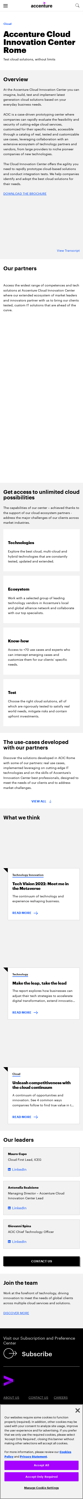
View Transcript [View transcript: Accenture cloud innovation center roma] (68, 250)
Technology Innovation (28, 875)
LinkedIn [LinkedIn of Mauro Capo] (19, 1169)
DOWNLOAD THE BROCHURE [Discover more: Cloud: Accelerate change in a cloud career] (24, 193)
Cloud (16, 1074)
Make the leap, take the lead (39, 983)
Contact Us (38, 1397)
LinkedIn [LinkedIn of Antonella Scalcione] (19, 1207)
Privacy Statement (33, 1456)
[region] (41, 1451)
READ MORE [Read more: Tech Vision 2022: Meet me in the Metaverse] (21, 912)
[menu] (5, 5)
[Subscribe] (28, 1353)
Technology (20, 974)
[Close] (78, 1410)
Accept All (41, 1465)
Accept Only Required (41, 1476)
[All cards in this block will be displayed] (41, 801)
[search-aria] (77, 5)
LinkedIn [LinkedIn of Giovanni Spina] (19, 1241)
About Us (11, 1397)
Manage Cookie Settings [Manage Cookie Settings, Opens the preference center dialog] (41, 1487)
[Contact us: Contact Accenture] (41, 1261)
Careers (61, 1397)
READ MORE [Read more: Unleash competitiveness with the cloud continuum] (21, 1116)
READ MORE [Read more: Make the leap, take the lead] (21, 1012)
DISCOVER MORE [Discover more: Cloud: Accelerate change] (16, 1312)
